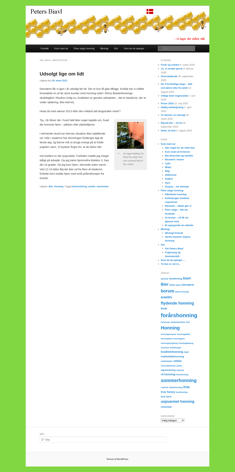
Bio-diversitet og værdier (179, 155)
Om (116, 48)
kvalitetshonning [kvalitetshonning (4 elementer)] (172, 351)
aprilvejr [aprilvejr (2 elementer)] (164, 279)
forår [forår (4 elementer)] (164, 308)
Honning (58, 186)
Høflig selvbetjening (172, 107)
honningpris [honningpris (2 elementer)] (179, 339)
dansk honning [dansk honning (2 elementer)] (182, 292)
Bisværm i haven (174, 159)
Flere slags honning (84, 48)
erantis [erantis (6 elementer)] (166, 297)
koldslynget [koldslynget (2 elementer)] (175, 347)
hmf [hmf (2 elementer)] (188, 322)
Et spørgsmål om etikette (179, 225)
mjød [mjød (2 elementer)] (186, 352)
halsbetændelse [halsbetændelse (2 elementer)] (178, 322)
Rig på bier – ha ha (171, 122)
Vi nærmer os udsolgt (173, 115)
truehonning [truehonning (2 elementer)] (181, 392)
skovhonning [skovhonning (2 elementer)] (182, 374)
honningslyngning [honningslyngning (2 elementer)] (169, 343)
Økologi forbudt (174, 233)
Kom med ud (61, 48)
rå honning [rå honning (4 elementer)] (168, 374)
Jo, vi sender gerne (172, 68)
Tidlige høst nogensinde (174, 95)
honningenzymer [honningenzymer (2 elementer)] (168, 334)
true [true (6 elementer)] (186, 387)
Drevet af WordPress (117, 459)
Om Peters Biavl (174, 248)
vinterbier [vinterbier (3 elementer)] (166, 406)
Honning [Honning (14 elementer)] (170, 327)
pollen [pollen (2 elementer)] (179, 366)
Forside (44, 48)
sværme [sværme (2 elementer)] (164, 387)
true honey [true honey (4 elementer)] (168, 391)
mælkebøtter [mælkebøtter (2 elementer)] (167, 361)
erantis (91, 186)
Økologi (104, 48)
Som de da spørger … (135, 48)
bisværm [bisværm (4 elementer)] (188, 284)
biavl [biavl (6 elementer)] (187, 278)
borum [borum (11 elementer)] (167, 291)
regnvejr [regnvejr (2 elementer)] (180, 370)
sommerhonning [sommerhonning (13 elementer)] (179, 380)
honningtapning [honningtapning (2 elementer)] (186, 343)
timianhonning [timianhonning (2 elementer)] (175, 387)
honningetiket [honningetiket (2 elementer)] (183, 334)
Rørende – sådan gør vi (178, 205)
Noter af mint (168, 130)
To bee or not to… (171, 264)
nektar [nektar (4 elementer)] (177, 360)
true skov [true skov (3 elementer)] (166, 396)
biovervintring (79, 186)
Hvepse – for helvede (177, 186)
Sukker (169, 178)
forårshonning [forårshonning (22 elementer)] (179, 315)
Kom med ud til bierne (177, 151)
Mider (168, 167)
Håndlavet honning (176, 194)
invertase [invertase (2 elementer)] (165, 347)
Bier (51, 186)
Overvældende (169, 76)
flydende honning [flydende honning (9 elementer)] (177, 303)
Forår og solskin (170, 64)
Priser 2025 (167, 103)
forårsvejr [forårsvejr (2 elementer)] (165, 322)
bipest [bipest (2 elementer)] (178, 285)
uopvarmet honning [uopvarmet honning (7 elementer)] (177, 401)
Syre (167, 182)
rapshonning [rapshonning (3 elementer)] (168, 370)
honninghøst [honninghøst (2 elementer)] (167, 339)
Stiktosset (170, 175)
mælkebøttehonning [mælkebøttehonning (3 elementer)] (172, 356)
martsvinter (103, 186)
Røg (167, 171)
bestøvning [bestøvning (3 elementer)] (175, 278)
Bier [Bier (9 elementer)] (165, 284)
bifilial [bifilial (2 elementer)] (172, 285)
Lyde (168, 163)
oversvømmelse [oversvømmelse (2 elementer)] (168, 366)
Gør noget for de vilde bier (180, 147)
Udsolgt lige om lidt (62, 74)
